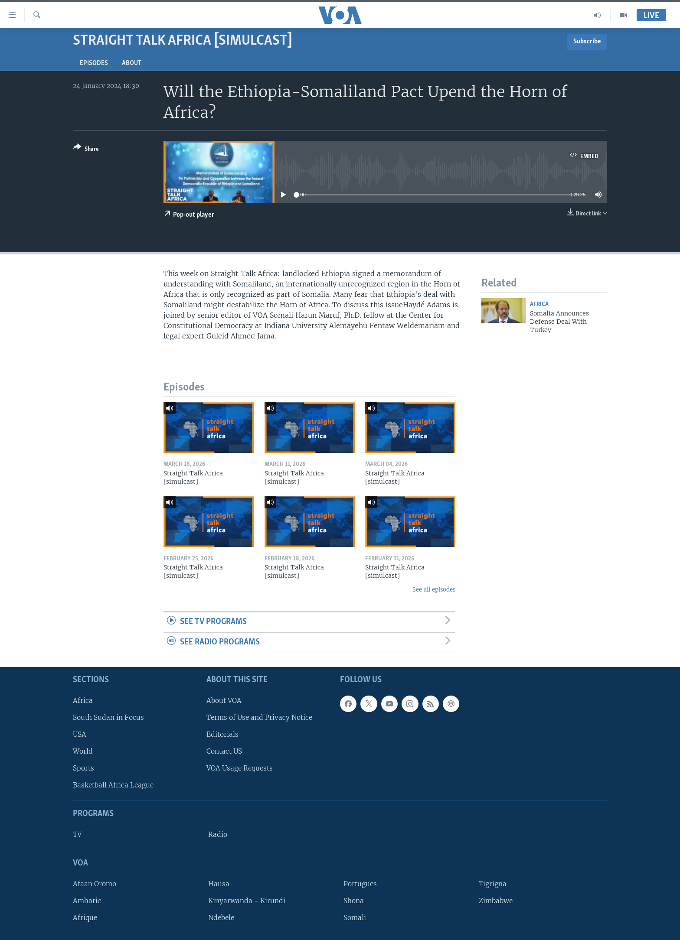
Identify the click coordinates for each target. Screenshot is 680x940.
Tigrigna (493, 884)
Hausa (218, 884)
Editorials (222, 734)
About (131, 63)
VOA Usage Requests (239, 768)
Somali (354, 918)
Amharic (87, 901)
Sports (83, 768)
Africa (539, 304)
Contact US (224, 751)
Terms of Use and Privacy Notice (259, 717)
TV (77, 834)
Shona (353, 901)
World (83, 751)
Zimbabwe (496, 901)
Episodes (94, 63)
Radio (217, 834)
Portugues (360, 884)
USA (79, 734)
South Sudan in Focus (108, 717)
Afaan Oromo (94, 884)
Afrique (85, 918)
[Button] (86, 150)
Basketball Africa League (113, 785)
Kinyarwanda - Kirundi (246, 901)
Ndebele (221, 918)
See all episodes (433, 589)
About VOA (224, 700)
